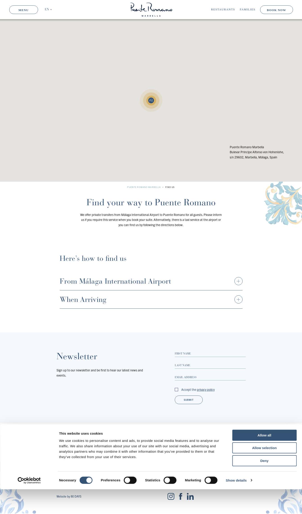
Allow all (264, 460)
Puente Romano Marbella (144, 187)
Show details (236, 505)
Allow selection (264, 473)
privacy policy (206, 389)
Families (247, 9)
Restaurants (223, 9)
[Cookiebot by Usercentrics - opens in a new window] (29, 505)
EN (47, 9)
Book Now (276, 10)
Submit (189, 399)
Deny (264, 485)
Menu (23, 10)
